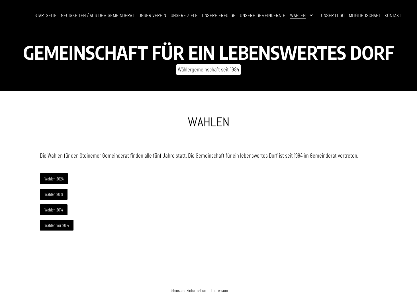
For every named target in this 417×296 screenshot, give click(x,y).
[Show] (311, 16)
